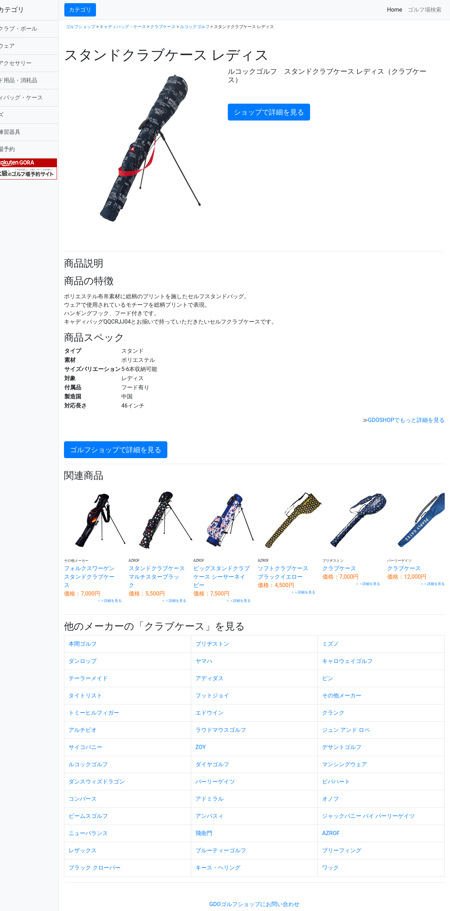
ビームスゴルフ (114, 801)
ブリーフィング (350, 835)
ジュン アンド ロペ (355, 714)
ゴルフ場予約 (24, 149)
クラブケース (188, 26)
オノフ (339, 783)
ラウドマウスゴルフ (238, 714)
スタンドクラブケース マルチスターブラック (176, 561)
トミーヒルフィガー (120, 697)
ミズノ (339, 628)
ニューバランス (114, 818)
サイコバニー (111, 732)
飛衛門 (221, 818)
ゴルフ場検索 (425, 9)
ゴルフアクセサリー (32, 63)
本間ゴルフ (109, 628)
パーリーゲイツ (232, 766)
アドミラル (227, 783)
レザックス (109, 835)
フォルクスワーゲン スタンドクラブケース (115, 561)
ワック (339, 852)
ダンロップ (109, 646)
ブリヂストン (229, 628)
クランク (342, 697)
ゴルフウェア (24, 46)
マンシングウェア (353, 749)
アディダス (227, 663)
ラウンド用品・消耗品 (35, 80)
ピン (336, 663)
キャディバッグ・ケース (38, 97)
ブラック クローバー (121, 852)
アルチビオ (109, 714)
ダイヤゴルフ (229, 749)
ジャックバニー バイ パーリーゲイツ (377, 801)
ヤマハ (221, 646)
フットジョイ (229, 680)
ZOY (218, 732)
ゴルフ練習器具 (26, 132)
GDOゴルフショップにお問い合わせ (267, 889)
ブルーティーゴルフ (238, 835)
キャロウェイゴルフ (356, 646)
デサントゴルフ (350, 732)
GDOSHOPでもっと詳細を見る (406, 409)
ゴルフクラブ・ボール (35, 28)
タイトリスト (111, 680)
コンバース (109, 783)
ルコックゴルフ (221, 26)
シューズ (18, 114)
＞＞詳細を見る (131, 585)
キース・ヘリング (235, 852)
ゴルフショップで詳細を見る (141, 439)
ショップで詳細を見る (284, 112)
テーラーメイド (114, 663)
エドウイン (227, 697)
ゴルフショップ (106, 26)
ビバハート (345, 766)
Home (396, 9)
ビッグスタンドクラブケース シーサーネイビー (237, 561)
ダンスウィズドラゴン (123, 766)
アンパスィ (227, 801)
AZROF (339, 818)
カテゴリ (106, 9)
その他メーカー (350, 680)
